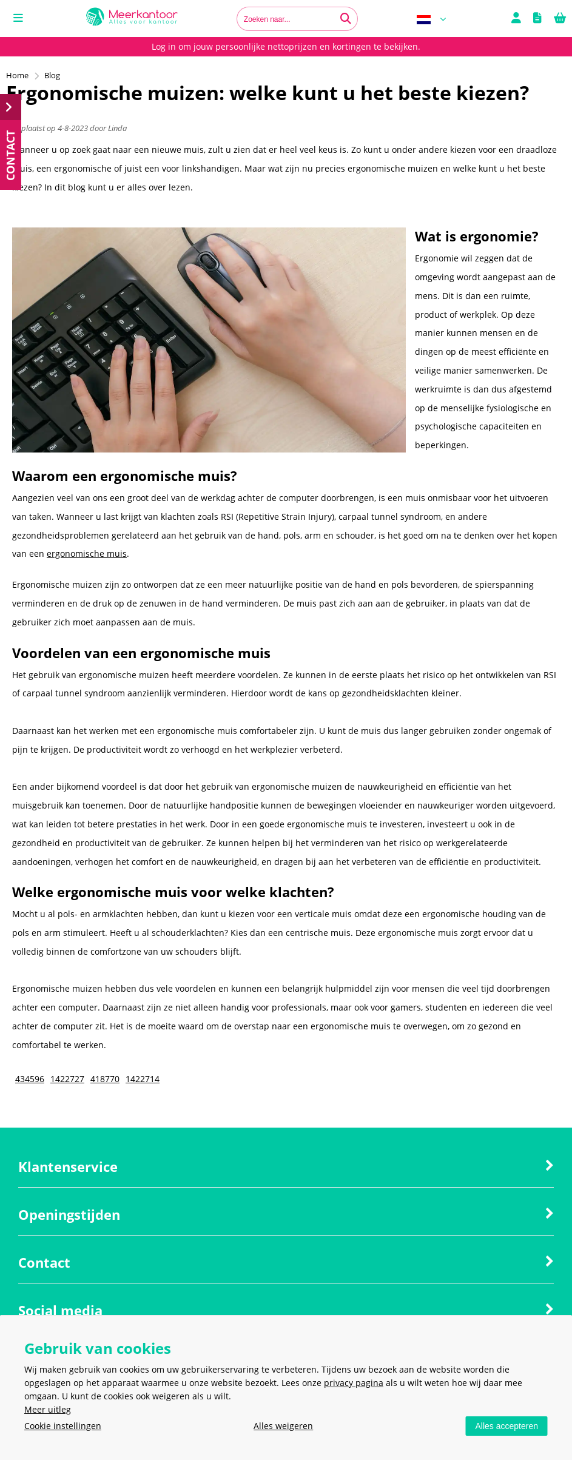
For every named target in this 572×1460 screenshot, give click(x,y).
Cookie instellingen (62, 1425)
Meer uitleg (47, 1409)
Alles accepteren (506, 1426)
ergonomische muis (87, 553)
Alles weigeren (283, 1425)
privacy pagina (353, 1382)
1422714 (143, 1079)
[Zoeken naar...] (346, 19)
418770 (104, 1079)
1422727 (67, 1079)
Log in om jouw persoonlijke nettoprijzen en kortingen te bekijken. (286, 46)
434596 (29, 1079)
